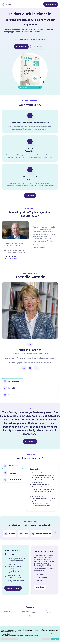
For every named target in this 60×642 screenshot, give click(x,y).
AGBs (16, 612)
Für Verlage (48, 611)
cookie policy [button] (14, 631)
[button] (40, 4)
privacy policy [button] (43, 629)
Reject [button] (46, 639)
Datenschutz (25, 612)
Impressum (7, 612)
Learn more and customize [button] (10, 639)
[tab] (12, 466)
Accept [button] (54, 639)
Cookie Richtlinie (35, 611)
